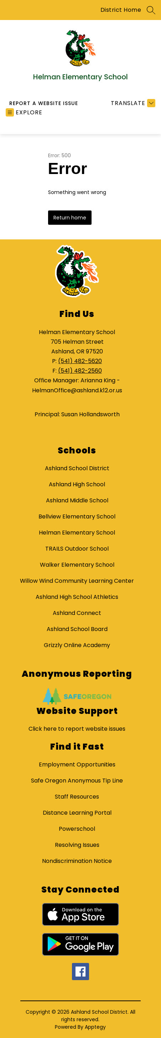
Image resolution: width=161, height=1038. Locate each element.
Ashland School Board (77, 629)
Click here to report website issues (76, 729)
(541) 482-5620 (80, 361)
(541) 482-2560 (80, 371)
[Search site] (151, 10)
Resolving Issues (77, 845)
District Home (120, 10)
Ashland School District (77, 468)
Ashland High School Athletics (77, 597)
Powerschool (77, 829)
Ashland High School (77, 484)
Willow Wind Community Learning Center (77, 581)
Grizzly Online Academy (77, 645)
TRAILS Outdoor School (77, 549)
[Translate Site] (132, 103)
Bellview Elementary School (76, 516)
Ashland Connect (77, 613)
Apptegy (95, 1026)
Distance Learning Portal (77, 813)
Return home (69, 217)
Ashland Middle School (77, 500)
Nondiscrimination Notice (77, 861)
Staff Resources (77, 797)
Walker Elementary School (77, 565)
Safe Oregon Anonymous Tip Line (77, 780)
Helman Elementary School (77, 532)
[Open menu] (24, 112)
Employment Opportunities (77, 764)
